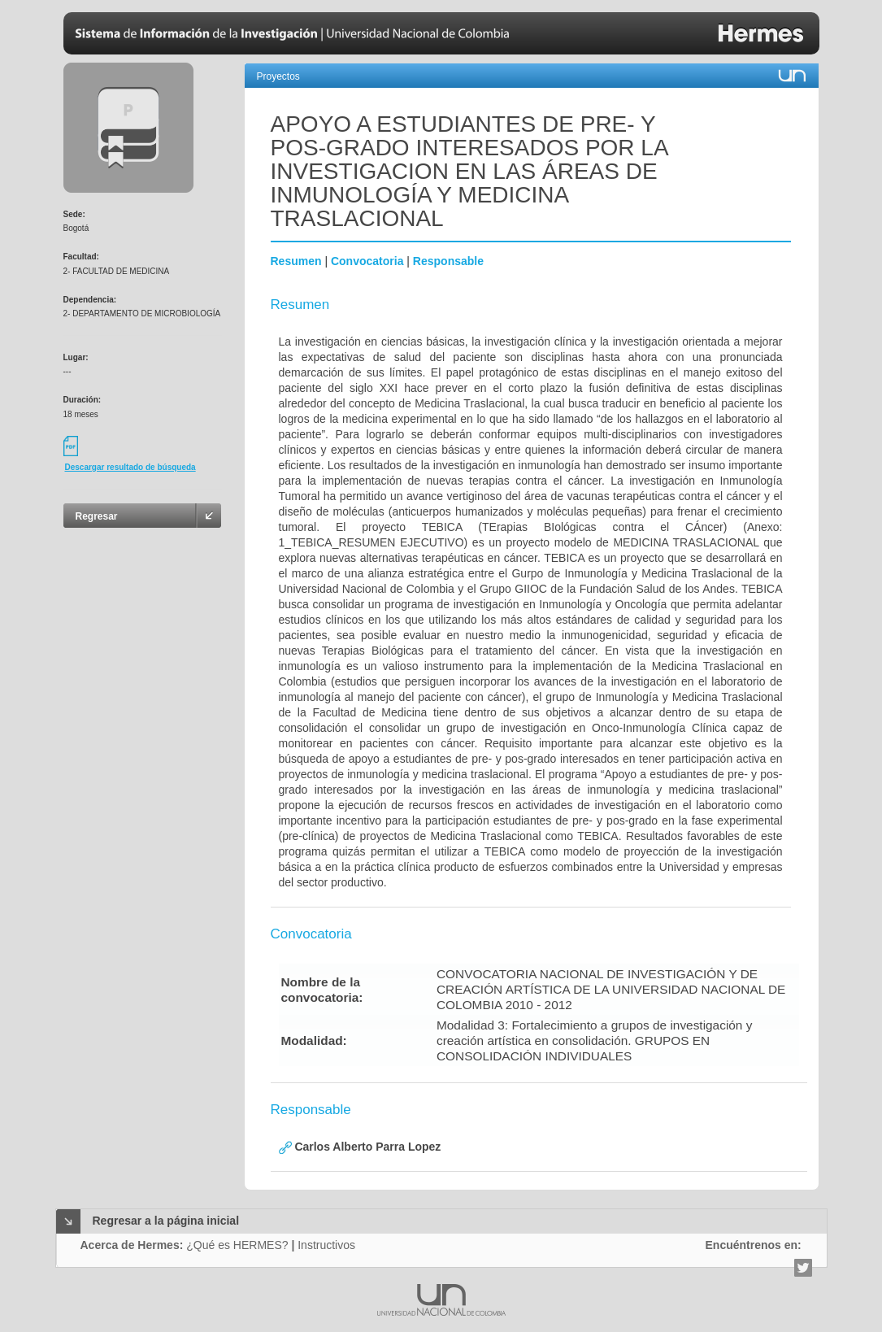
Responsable (448, 261)
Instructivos (326, 1244)
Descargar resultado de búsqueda (130, 467)
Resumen (296, 261)
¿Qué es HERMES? (237, 1244)
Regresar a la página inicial (166, 1220)
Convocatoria (367, 261)
